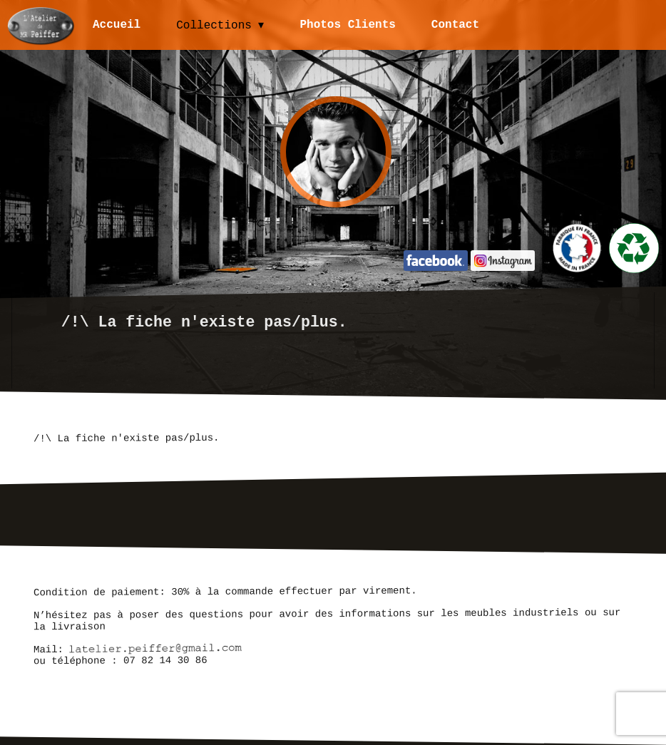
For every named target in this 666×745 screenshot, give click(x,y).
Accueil (116, 25)
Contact (456, 25)
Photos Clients (348, 25)
